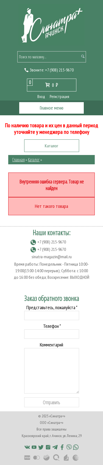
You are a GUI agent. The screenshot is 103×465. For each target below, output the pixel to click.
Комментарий (51, 344)
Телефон (51, 326)
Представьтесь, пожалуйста (51, 307)
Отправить (51, 402)
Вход (41, 96)
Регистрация (59, 96)
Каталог (34, 160)
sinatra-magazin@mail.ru (52, 256)
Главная (18, 160)
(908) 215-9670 (59, 70)
